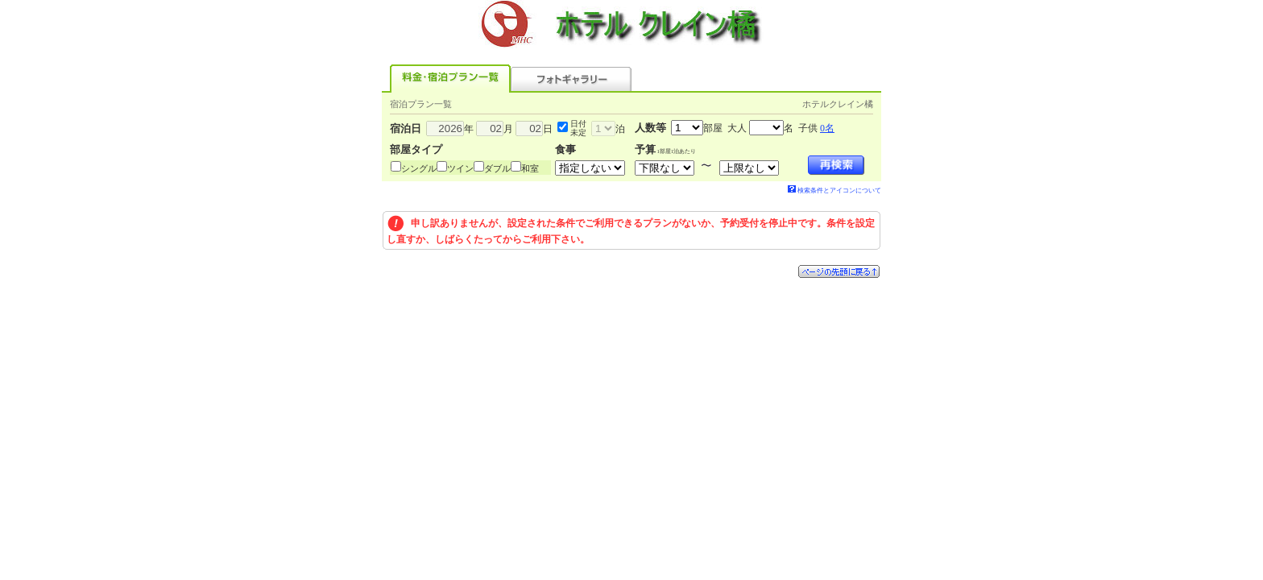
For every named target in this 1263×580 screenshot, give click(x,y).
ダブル (497, 168)
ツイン (460, 168)
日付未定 (578, 128)
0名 (827, 128)
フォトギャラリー (571, 78)
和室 (530, 168)
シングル (419, 168)
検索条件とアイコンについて (834, 190)
